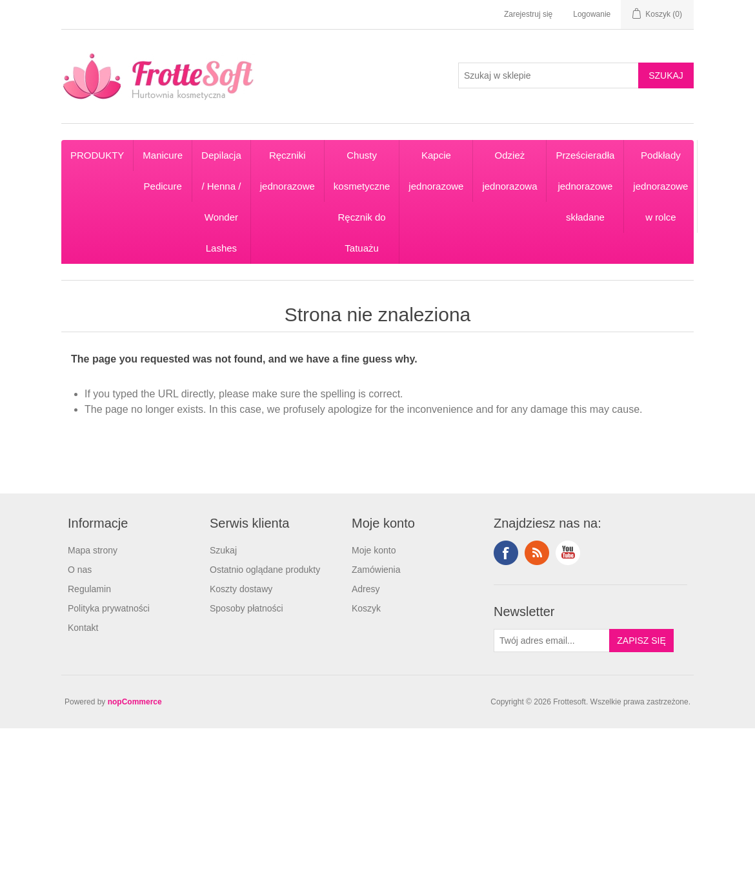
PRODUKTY (97, 155)
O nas (80, 569)
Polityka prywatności (109, 608)
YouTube (568, 553)
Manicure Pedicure (163, 171)
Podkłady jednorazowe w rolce (660, 186)
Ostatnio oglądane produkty (265, 569)
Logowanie (591, 14)
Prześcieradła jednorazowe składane (585, 186)
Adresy (366, 589)
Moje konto (374, 550)
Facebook (506, 553)
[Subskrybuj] (552, 640)
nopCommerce (135, 701)
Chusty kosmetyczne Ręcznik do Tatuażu (362, 202)
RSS (537, 553)
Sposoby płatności (246, 608)
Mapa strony (92, 550)
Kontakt (83, 627)
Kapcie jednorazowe (435, 171)
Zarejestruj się (528, 14)
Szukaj (223, 550)
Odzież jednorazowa (509, 171)
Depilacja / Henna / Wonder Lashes (221, 202)
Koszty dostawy (241, 589)
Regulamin (89, 589)
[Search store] (548, 75)
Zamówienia (376, 569)
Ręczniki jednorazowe (287, 171)
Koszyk (366, 608)
